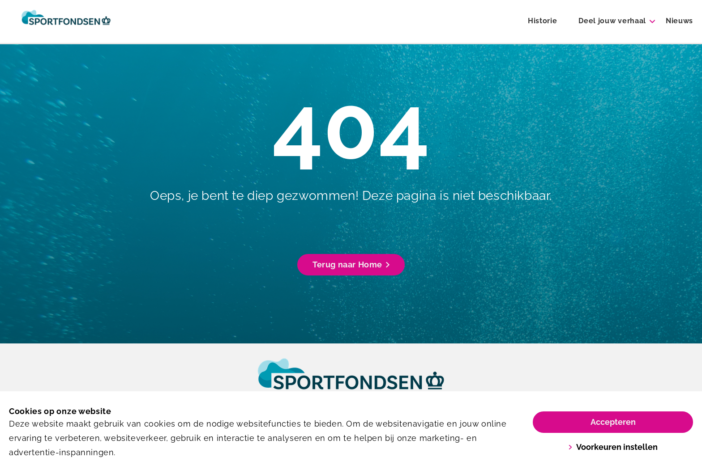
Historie (542, 21)
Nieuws (679, 21)
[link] (351, 382)
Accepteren (613, 422)
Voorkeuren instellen (613, 447)
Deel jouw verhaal (612, 21)
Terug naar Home (351, 264)
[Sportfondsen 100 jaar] (66, 21)
